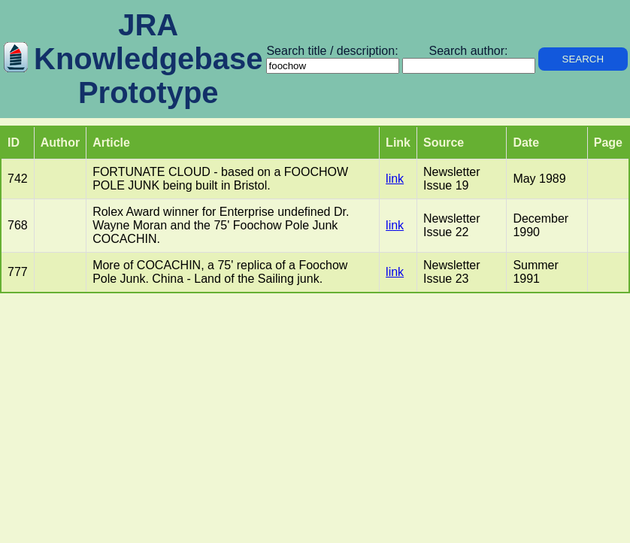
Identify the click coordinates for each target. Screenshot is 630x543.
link (395, 178)
